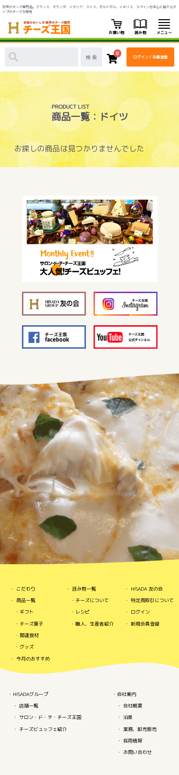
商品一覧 (25, 600)
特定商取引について (152, 600)
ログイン (140, 611)
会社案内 (126, 694)
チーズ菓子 (31, 623)
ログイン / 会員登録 (150, 57)
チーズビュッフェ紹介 (43, 729)
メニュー (164, 27)
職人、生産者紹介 (94, 623)
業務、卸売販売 (140, 729)
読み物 (140, 27)
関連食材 (29, 635)
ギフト (27, 611)
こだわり (25, 588)
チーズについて (92, 600)
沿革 (128, 717)
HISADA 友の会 (147, 588)
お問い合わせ (137, 752)
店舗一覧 (28, 705)
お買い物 (116, 27)
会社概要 (132, 705)
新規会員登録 (145, 623)
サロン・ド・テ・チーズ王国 (50, 717)
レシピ (82, 611)
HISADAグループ (30, 694)
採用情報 (132, 740)
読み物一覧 (84, 588)
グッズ (27, 646)
